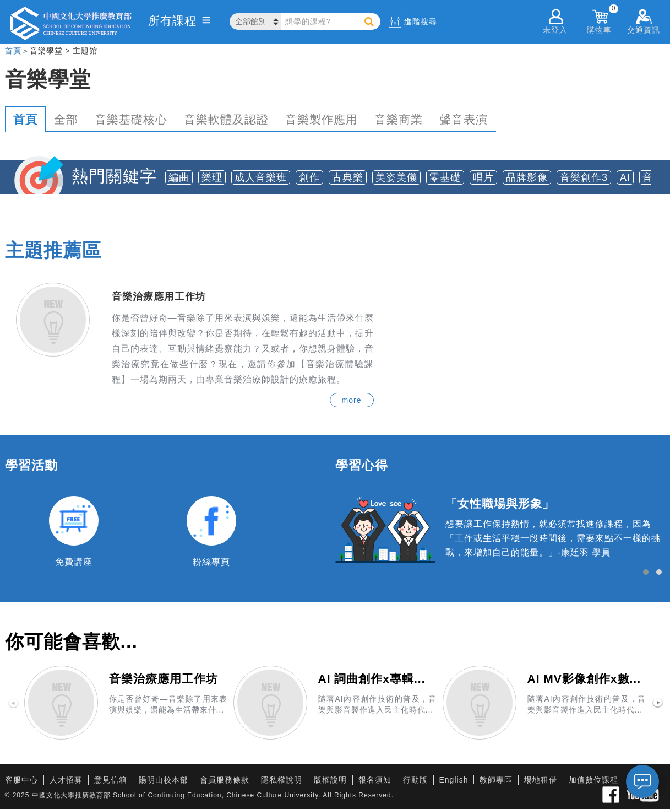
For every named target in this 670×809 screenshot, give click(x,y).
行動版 (415, 779)
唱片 (483, 177)
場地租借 (540, 779)
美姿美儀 (396, 177)
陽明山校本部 (163, 779)
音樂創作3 (584, 177)
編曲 (178, 177)
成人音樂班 (261, 177)
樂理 (211, 177)
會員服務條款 (224, 779)
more (352, 400)
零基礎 (445, 177)
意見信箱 (110, 779)
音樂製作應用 (321, 119)
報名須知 (374, 779)
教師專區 (496, 779)
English (454, 779)
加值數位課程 (593, 779)
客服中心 (21, 779)
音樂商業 (398, 119)
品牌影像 (527, 177)
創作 (309, 177)
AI (625, 177)
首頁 (13, 50)
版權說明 (330, 779)
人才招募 (66, 779)
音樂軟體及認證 (226, 119)
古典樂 (347, 177)
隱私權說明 (281, 779)
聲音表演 (463, 119)
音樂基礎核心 (131, 119)
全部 (66, 119)
